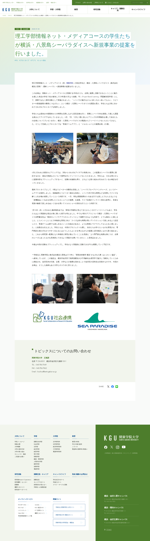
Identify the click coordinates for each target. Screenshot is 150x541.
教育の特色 (75, 442)
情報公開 (17, 444)
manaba (37, 505)
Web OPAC (21, 513)
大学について (35, 9)
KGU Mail (21, 508)
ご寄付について (98, 3)
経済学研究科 (57, 447)
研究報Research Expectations (23, 480)
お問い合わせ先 (87, 3)
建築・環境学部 (39, 459)
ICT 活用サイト (39, 510)
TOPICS (10, 15)
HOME (4, 15)
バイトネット (22, 510)
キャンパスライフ (140, 9)
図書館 (17, 485)
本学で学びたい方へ (8, 3)
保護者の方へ (40, 3)
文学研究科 (56, 442)
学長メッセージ (19, 442)
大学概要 (17, 447)
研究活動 (98, 9)
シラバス (75, 447)
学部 (35, 436)
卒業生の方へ (20, 3)
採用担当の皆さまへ (40, 485)
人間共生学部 (38, 462)
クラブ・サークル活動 (60, 485)
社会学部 (36, 444)
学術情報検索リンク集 (25, 516)
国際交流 (36, 480)
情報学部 (36, 457)
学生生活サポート (58, 480)
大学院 (55, 436)
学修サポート (57, 482)
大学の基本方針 (19, 449)
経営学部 (36, 452)
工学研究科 (56, 449)
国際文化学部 (38, 442)
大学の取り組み (19, 452)
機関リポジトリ (19, 487)
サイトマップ (127, 453)
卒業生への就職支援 (40, 487)
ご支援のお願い (19, 457)
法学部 (36, 447)
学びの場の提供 (77, 444)
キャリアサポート (39, 482)
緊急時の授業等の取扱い (80, 449)
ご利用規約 (107, 453)
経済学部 (36, 449)
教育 (77, 9)
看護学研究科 (57, 452)
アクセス (78, 3)
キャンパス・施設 (20, 454)
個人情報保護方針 (117, 453)
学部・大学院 (56, 9)
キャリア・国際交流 (119, 9)
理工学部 (36, 454)
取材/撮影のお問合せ (80, 474)
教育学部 (36, 464)
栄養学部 (36, 466)
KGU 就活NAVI (39, 508)
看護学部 (36, 469)
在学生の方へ (30, 3)
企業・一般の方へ (51, 3)
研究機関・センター (21, 482)
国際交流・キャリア (41, 474)
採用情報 (135, 453)
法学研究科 (56, 444)
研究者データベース (21, 490)
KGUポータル (22, 505)
